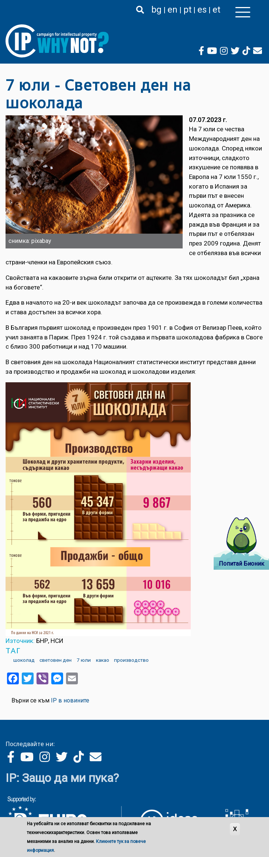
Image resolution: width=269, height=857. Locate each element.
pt (187, 9)
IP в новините (70, 700)
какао (102, 660)
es (202, 9)
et (216, 9)
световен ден (55, 660)
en (172, 9)
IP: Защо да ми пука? (62, 778)
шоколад (24, 660)
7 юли (84, 660)
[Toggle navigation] (243, 12)
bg (156, 9)
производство (131, 660)
